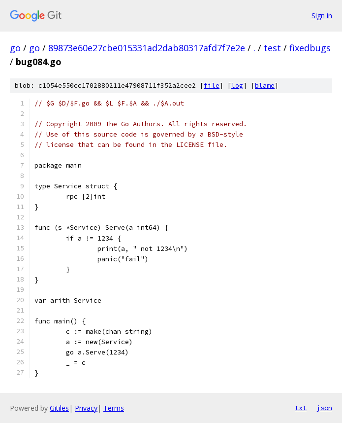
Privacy (86, 408)
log (237, 85)
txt (301, 407)
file (211, 85)
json (324, 407)
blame (265, 85)
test (272, 48)
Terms (113, 408)
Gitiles (59, 408)
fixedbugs (310, 48)
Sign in (321, 15)
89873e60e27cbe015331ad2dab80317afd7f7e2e (146, 48)
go (15, 48)
